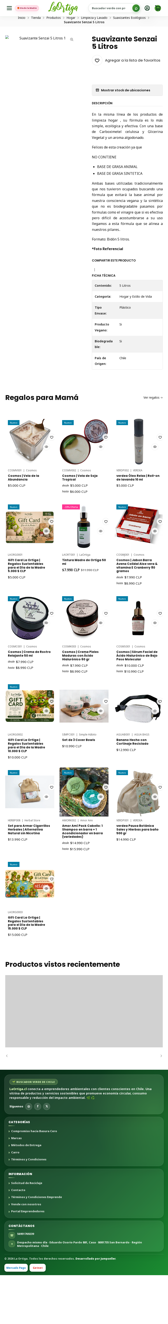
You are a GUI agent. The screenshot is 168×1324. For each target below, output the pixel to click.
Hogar (70, 34)
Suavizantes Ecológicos (129, 34)
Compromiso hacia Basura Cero (34, 1180)
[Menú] (10, 8)
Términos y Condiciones (28, 1208)
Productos (53, 34)
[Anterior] (8, 1105)
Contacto (18, 1239)
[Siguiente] (159, 1105)
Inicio (21, 34)
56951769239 (25, 1283)
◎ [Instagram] (28, 1155)
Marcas (16, 1187)
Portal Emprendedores (27, 1260)
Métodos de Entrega (26, 1194)
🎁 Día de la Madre (32, 8)
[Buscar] (136, 8)
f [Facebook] (37, 1155)
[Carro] (158, 8)
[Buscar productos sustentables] (119, 8)
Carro (15, 1201)
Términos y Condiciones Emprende (36, 1246)
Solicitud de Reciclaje (26, 1232)
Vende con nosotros (26, 1253)
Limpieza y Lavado (94, 34)
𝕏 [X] (47, 1155)
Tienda (36, 34)
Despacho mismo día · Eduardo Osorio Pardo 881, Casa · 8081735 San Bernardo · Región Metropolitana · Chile (79, 1293)
